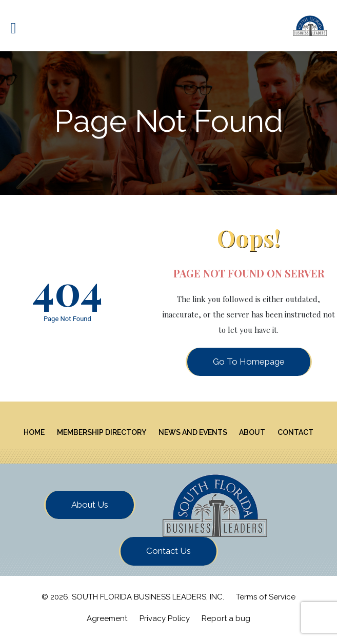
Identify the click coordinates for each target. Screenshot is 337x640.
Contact (295, 432)
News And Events (192, 432)
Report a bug (226, 618)
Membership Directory (101, 432)
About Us (89, 504)
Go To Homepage (249, 361)
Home (34, 432)
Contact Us (168, 551)
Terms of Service (265, 597)
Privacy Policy (165, 618)
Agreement (107, 618)
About (252, 432)
